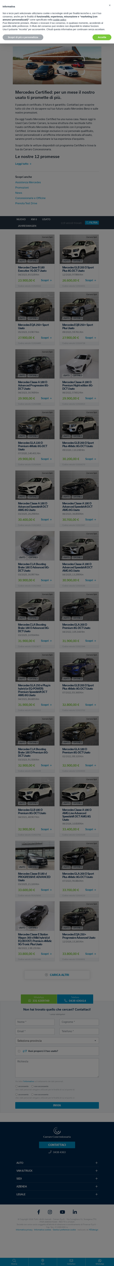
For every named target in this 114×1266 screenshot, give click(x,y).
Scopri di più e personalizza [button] (23, 37)
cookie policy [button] (59, 19)
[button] (109, 5)
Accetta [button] (102, 37)
